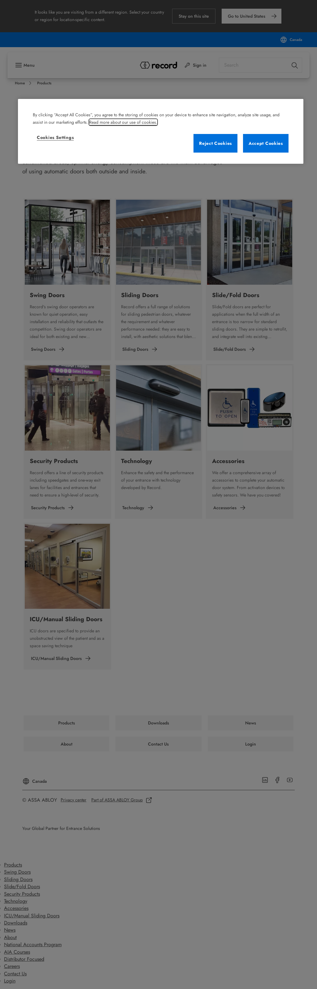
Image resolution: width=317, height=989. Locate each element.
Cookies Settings (55, 137)
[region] (160, 131)
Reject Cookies (215, 143)
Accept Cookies (266, 143)
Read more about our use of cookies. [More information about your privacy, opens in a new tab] (123, 122)
